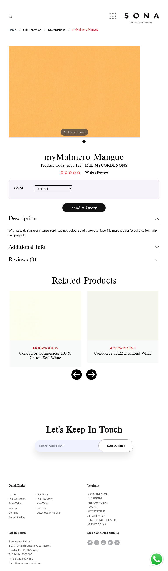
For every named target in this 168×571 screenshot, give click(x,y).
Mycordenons (56, 30)
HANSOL (92, 506)
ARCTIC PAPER (96, 511)
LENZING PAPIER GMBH (101, 520)
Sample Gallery (17, 517)
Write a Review (96, 172)
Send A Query (84, 208)
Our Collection (32, 30)
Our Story (42, 494)
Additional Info (27, 247)
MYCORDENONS (97, 493)
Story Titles (15, 503)
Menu (113, 16)
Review (13, 508)
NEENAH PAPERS (97, 502)
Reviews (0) (22, 259)
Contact (13, 512)
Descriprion (23, 218)
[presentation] (76, 374)
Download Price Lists (48, 512)
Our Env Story (45, 498)
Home (12, 30)
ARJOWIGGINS (96, 524)
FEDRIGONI (94, 498)
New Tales (42, 503)
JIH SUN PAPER (96, 515)
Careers (41, 508)
